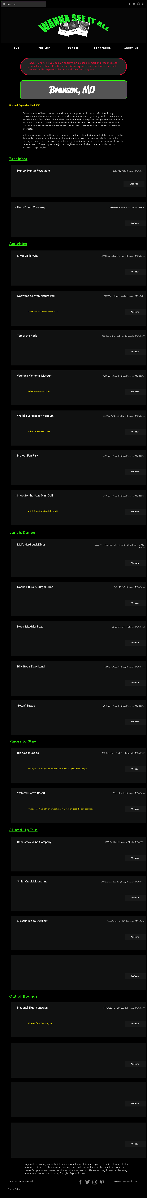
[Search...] (23, 4)
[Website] (134, 184)
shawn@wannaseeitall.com (125, 1181)
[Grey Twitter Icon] (134, 3)
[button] (135, 683)
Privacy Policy (14, 1189)
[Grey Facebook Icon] (129, 3)
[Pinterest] (143, 3)
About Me (74, 125)
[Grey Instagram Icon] (138, 3)
